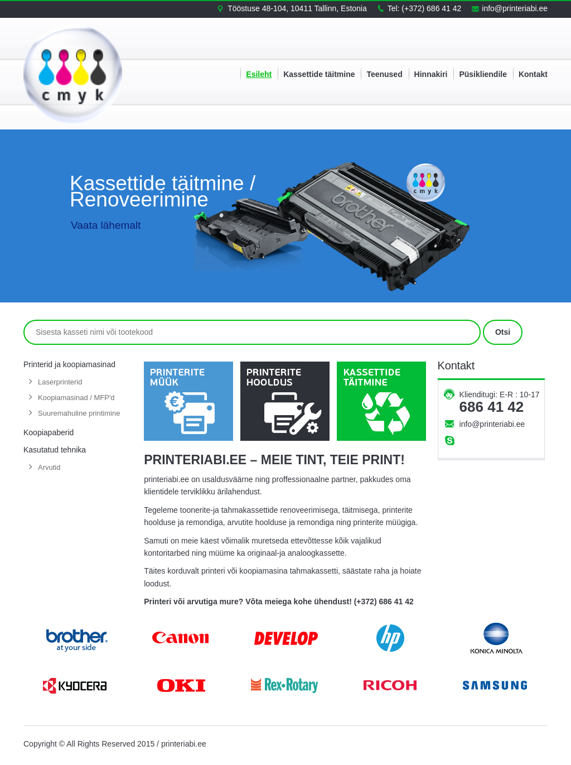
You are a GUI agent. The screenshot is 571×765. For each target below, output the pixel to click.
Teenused (384, 74)
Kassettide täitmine (319, 74)
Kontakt (533, 74)
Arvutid (49, 467)
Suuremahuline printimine (79, 413)
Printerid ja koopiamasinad (69, 364)
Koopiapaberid (48, 432)
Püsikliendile (483, 74)
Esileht (259, 74)
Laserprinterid (60, 382)
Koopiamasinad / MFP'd (76, 397)
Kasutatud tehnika (54, 449)
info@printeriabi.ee (492, 424)
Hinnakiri (431, 74)
